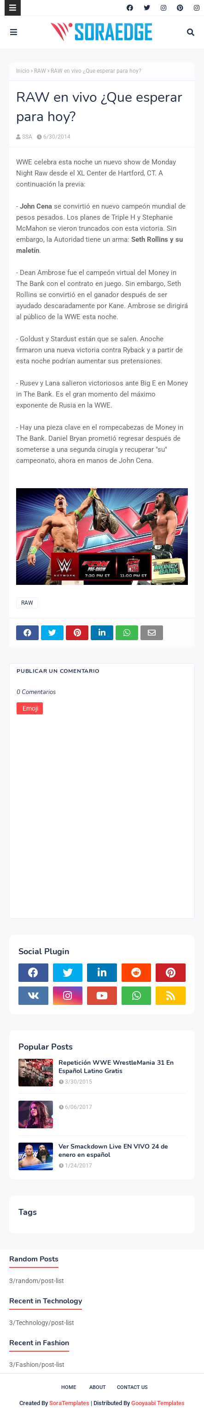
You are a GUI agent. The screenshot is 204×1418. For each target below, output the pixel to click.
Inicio (22, 71)
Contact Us (132, 1387)
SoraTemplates (69, 1403)
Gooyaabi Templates (158, 1403)
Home (68, 1387)
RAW (40, 71)
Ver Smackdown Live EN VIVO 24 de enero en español (113, 1151)
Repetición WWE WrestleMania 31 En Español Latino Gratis (116, 1067)
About (97, 1387)
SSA (27, 137)
